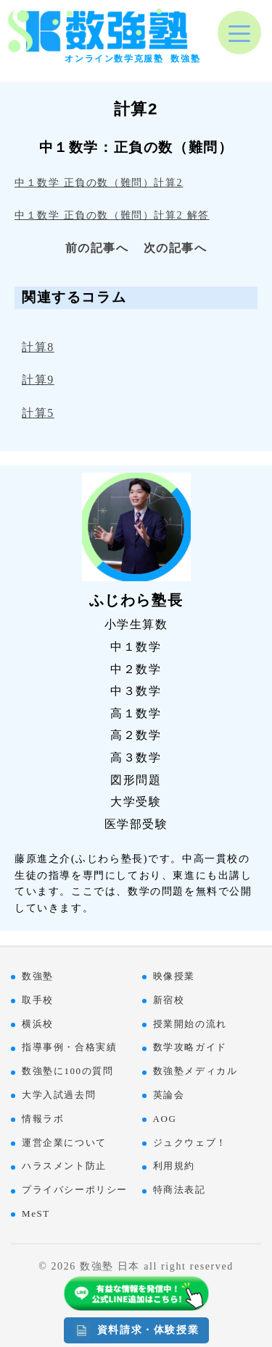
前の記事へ (97, 248)
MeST (36, 1213)
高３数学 (135, 757)
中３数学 (135, 691)
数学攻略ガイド (190, 1047)
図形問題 (135, 780)
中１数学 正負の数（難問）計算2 (99, 182)
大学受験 (135, 801)
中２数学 (135, 669)
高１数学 (135, 713)
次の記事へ (175, 248)
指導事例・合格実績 (69, 1047)
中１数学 (135, 647)
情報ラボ (43, 1118)
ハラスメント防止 (64, 1165)
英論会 (169, 1094)
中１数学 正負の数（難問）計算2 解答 (112, 215)
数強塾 (38, 976)
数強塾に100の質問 (68, 1070)
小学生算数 (136, 624)
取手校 (38, 1000)
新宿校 (169, 1000)
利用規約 (174, 1165)
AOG (165, 1118)
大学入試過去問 (59, 1094)
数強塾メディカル (195, 1070)
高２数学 (135, 735)
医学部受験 (136, 824)
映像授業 (174, 976)
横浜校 (38, 1023)
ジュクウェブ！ (190, 1142)
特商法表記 (179, 1189)
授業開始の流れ (190, 1023)
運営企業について (64, 1142)
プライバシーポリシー (75, 1189)
